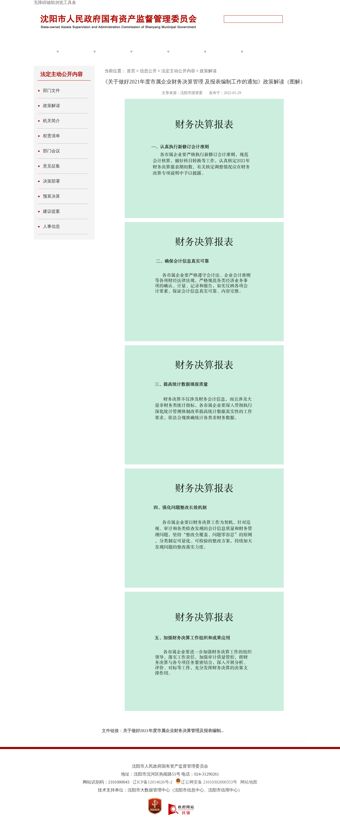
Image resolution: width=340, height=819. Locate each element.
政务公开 (76, 51)
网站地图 (248, 782)
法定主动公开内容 (178, 71)
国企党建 (187, 51)
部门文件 (51, 90)
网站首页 (40, 51)
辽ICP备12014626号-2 (152, 782)
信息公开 (148, 71)
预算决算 (51, 196)
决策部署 (51, 181)
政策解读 (51, 105)
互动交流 (224, 51)
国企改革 (150, 51)
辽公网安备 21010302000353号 (209, 782)
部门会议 (51, 151)
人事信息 (51, 226)
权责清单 (51, 136)
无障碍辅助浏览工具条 (55, 2)
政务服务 (261, 51)
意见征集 (51, 166)
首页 (131, 71)
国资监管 (113, 51)
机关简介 (51, 120)
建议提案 (51, 211)
